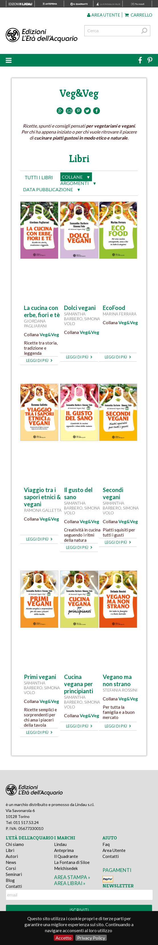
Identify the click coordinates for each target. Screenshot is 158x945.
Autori (12, 856)
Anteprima (64, 850)
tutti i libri (39, 177)
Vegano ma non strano (117, 680)
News (11, 862)
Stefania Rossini (120, 690)
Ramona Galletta (42, 510)
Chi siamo (15, 844)
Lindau (60, 844)
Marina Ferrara (119, 313)
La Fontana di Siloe (72, 862)
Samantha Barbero (74, 316)
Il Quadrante (66, 856)
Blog (10, 880)
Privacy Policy (91, 937)
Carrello (138, 14)
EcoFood (114, 307)
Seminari (14, 874)
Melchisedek (66, 868)
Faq (106, 844)
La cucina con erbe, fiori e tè (42, 311)
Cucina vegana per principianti (78, 683)
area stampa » (72, 877)
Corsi (11, 868)
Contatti (14, 886)
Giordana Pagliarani (35, 323)
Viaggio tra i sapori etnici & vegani (42, 496)
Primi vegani (40, 676)
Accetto (63, 937)
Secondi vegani (113, 493)
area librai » (69, 883)
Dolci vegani (80, 307)
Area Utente (114, 850)
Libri (10, 850)
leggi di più (39, 360)
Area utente (103, 14)
